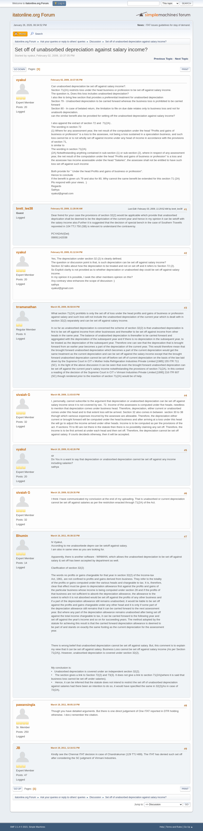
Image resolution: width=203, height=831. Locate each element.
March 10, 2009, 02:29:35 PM (65, 492)
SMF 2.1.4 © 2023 (19, 827)
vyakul (21, 80)
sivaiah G (23, 394)
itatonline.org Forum (33, 14)
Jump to (138, 804)
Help (162, 827)
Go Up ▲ (188, 827)
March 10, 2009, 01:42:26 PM (65, 449)
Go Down (19, 69)
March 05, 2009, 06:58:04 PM (65, 307)
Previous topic (163, 58)
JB (18, 748)
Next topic (181, 58)
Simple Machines (37, 827)
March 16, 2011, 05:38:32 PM (65, 535)
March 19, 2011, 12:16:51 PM (65, 748)
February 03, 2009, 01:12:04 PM (66, 252)
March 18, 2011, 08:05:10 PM (65, 704)
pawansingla (25, 704)
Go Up (17, 789)
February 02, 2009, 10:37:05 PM (66, 80)
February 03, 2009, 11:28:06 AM (66, 208)
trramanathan (26, 307)
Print (185, 69)
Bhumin (22, 535)
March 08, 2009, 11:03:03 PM (65, 394)
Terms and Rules (174, 827)
